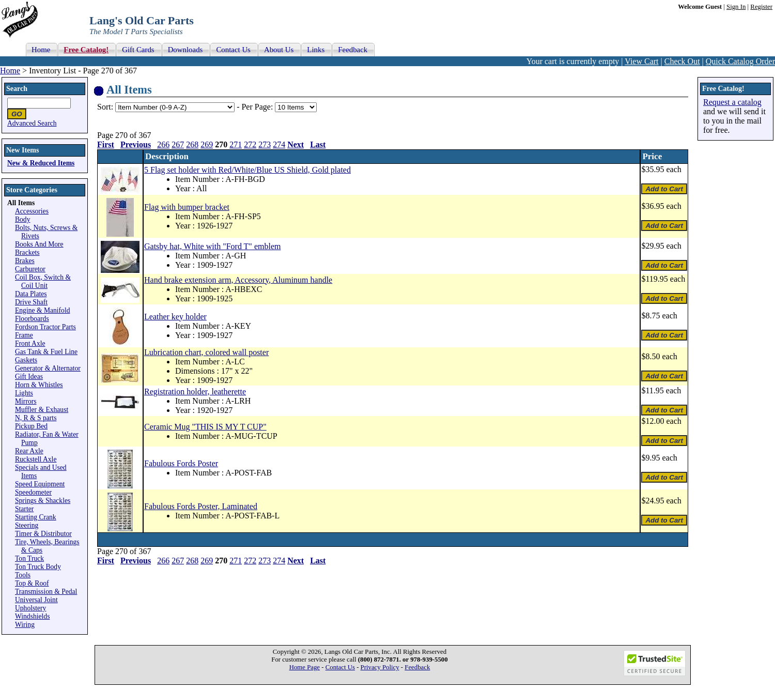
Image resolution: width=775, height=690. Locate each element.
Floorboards (32, 319)
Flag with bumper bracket (186, 207)
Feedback (417, 667)
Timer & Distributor (43, 534)
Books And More (39, 244)
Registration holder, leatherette (195, 391)
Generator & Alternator (48, 368)
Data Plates (31, 294)
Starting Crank (35, 517)
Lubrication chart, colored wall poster (206, 352)
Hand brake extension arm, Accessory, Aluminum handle (238, 279)
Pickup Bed (31, 426)
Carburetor (30, 269)
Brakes (25, 261)
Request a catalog (732, 102)
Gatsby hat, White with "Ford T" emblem (212, 246)
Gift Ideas (29, 376)
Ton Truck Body (38, 567)
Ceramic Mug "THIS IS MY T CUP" (205, 426)
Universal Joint (36, 600)
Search (16, 89)
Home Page (304, 667)
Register (761, 6)
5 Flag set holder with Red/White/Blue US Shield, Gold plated (247, 169)
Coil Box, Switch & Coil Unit (43, 281)
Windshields (32, 616)
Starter (24, 509)
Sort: (105, 106)
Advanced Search (32, 123)
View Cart (641, 61)
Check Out (682, 61)
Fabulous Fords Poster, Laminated (200, 506)
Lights (24, 393)
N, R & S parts (35, 418)
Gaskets (26, 360)
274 (279, 144)
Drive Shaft (31, 302)
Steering (26, 525)
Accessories (32, 211)
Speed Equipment (40, 484)
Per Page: (258, 106)
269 (206, 144)
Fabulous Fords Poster (181, 463)
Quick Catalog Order (740, 61)
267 (178, 144)
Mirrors (26, 401)
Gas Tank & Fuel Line (46, 352)
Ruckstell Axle (35, 459)
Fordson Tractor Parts (45, 327)
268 (192, 144)
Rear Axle (29, 451)
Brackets (27, 252)
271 (235, 144)
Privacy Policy (380, 667)
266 (163, 144)
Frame (24, 335)
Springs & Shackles (42, 500)
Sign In (736, 6)
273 (264, 144)
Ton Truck (29, 558)
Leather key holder (175, 316)
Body (22, 219)
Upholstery (30, 608)
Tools (22, 575)
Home (10, 70)
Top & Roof (32, 583)
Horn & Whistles (39, 385)
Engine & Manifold (42, 310)
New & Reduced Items (40, 163)
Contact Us (340, 667)
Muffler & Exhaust (41, 409)
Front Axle (30, 343)
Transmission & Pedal (46, 591)
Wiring (25, 624)
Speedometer (33, 492)
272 (250, 144)
